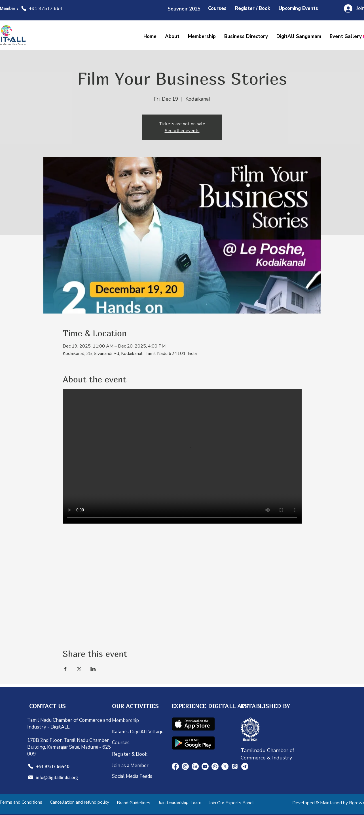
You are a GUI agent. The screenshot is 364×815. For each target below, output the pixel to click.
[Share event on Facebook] (65, 669)
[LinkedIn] (195, 766)
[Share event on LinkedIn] (93, 669)
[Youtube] (205, 766)
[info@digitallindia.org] (51, 777)
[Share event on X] (79, 669)
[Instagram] (185, 766)
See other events (182, 131)
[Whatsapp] (215, 766)
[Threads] (234, 766)
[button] (298, 36)
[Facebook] (175, 766)
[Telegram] (244, 766)
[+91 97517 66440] (44, 8)
